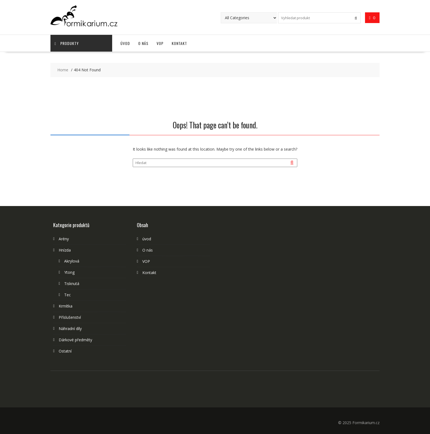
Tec (67, 294)
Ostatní (65, 351)
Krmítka (65, 306)
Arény (64, 238)
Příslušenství (70, 317)
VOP (160, 43)
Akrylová (71, 261)
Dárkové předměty (75, 339)
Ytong (69, 272)
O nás (143, 43)
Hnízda (65, 250)
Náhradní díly (70, 328)
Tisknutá (71, 283)
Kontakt (179, 43)
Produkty (67, 43)
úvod (125, 43)
